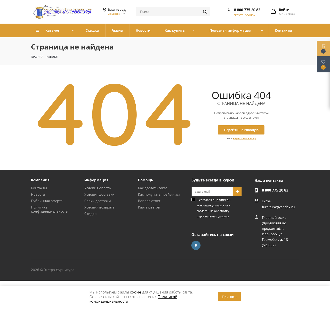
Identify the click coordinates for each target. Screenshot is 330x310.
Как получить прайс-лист (159, 194)
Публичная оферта (47, 200)
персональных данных (213, 216)
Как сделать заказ (152, 188)
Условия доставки (99, 194)
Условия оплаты (98, 188)
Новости (38, 194)
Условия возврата (99, 207)
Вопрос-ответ (149, 200)
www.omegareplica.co (17, 283)
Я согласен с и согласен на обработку (213, 208)
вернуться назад (244, 138)
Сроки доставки (97, 200)
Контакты (39, 188)
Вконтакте (196, 245)
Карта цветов (149, 207)
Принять (229, 296)
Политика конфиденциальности (49, 209)
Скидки (90, 213)
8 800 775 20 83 (247, 9)
